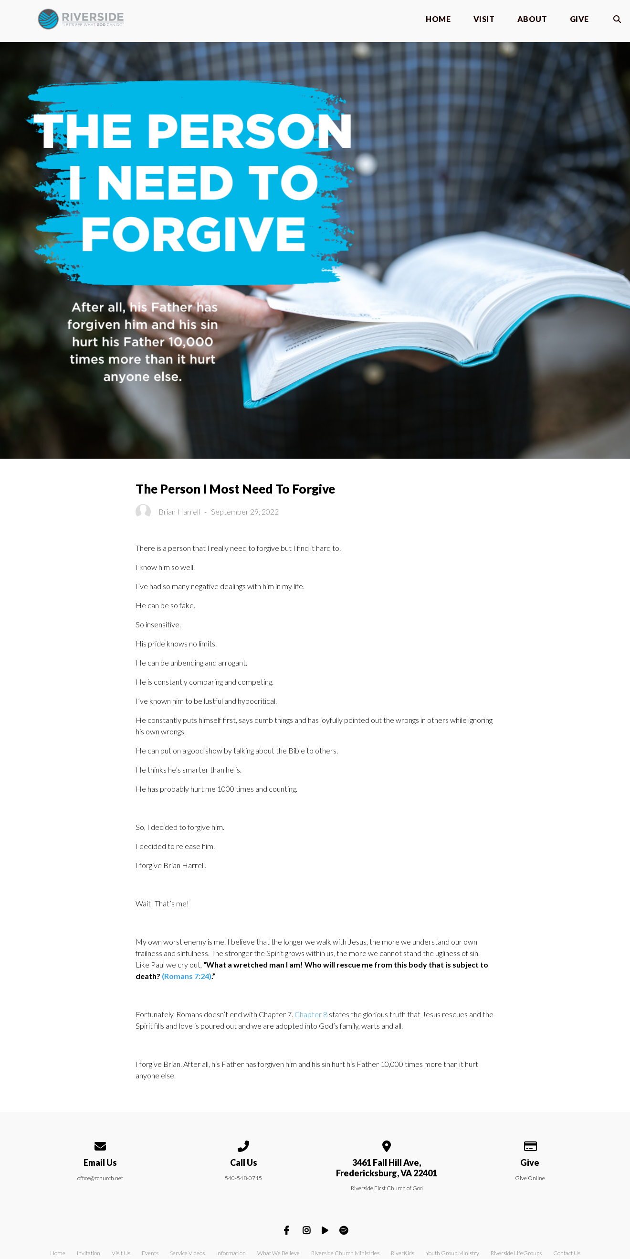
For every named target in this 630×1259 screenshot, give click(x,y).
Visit (483, 19)
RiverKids (402, 1253)
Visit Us (121, 1253)
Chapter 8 (310, 1014)
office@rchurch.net (100, 1178)
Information (231, 1253)
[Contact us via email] (100, 1144)
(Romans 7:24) (186, 975)
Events (150, 1253)
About (532, 19)
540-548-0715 (243, 1178)
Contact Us (566, 1253)
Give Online (530, 1178)
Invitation (88, 1253)
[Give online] (530, 1144)
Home (438, 19)
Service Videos (187, 1253)
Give (579, 19)
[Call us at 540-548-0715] (243, 1144)
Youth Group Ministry (452, 1253)
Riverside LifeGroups (516, 1253)
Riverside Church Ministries (345, 1253)
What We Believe (278, 1253)
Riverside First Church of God (387, 1188)
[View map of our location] (386, 1144)
